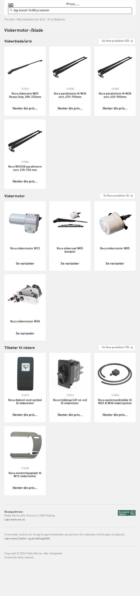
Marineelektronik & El (31, 19)
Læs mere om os (14, 519)
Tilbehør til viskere (19, 348)
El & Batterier (56, 19)
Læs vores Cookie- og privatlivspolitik (27, 538)
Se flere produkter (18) (115, 347)
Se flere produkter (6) (116, 195)
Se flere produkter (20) (115, 41)
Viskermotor (14, 196)
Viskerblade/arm (18, 41)
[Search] (70, 10)
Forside (9, 19)
